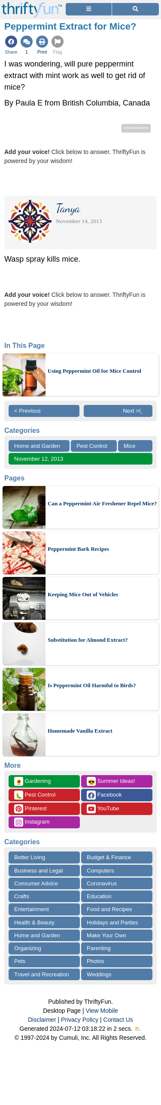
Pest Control (91, 446)
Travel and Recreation (41, 974)
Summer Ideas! (111, 781)
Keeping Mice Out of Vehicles (83, 594)
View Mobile (102, 1010)
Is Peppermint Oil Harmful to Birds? (92, 685)
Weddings (99, 974)
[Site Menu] (89, 9)
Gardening (32, 781)
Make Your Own (106, 935)
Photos (95, 961)
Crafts (21, 896)
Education (99, 896)
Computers (100, 870)
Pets (19, 961)
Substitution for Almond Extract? (88, 640)
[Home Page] (32, 5)
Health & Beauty (34, 922)
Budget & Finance (109, 857)
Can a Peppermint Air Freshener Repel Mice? (102, 503)
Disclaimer (42, 1019)
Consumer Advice (36, 883)
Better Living (29, 857)
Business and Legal (38, 870)
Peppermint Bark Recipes (78, 549)
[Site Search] (135, 9)
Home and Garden (37, 446)
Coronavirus (102, 883)
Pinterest (30, 808)
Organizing (27, 948)
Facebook (104, 795)
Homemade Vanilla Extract (80, 731)
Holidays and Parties (112, 922)
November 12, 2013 (38, 459)
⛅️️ (137, 1028)
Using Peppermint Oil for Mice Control (94, 371)
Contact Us (118, 1019)
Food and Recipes (109, 909)
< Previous (27, 411)
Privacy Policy (79, 1019)
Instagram (31, 822)
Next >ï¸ (135, 411)
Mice (129, 446)
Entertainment (31, 909)
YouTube (103, 808)
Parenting (99, 948)
